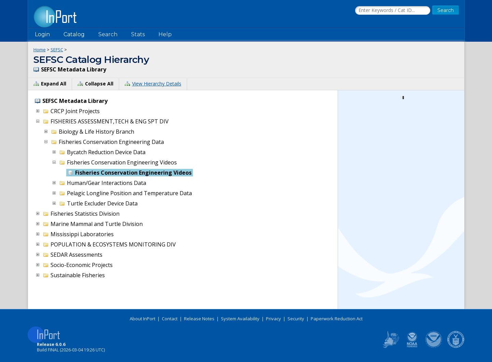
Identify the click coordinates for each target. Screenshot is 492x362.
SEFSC (57, 49)
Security (295, 319)
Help (165, 34)
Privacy (273, 319)
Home (39, 49)
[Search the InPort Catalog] (392, 10)
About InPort (142, 319)
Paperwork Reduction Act (337, 319)
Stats (138, 34)
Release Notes (199, 319)
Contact (170, 319)
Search (107, 34)
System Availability (240, 319)
